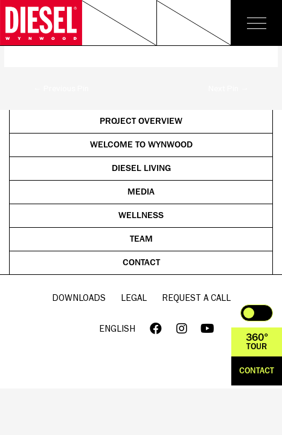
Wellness (141, 215)
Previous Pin (61, 88)
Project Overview (180, 122)
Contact (192, 263)
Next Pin (228, 88)
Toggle (256, 312)
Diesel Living (186, 169)
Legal (134, 297)
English (117, 328)
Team (195, 240)
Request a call (196, 297)
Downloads (79, 297)
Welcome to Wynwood (175, 146)
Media (193, 193)
